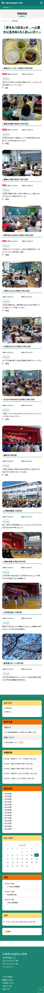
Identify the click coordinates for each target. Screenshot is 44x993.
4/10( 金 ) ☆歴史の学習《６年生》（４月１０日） (18, 764)
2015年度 (7, 823)
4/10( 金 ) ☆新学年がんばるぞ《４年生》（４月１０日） (20, 773)
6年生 (7, 143)
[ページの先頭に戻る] (41, 990)
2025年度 (7, 796)
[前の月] (6, 845)
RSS (9, 931)
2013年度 (7, 829)
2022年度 (7, 804)
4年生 (7, 254)
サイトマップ (8, 966)
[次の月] (37, 845)
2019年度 (7, 812)
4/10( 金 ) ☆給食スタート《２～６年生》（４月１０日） (20, 759)
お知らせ (8, 712)
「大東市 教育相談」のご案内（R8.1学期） (21, 732)
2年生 (7, 363)
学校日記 (9, 708)
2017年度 (7, 818)
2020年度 (7, 810)
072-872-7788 (12, 960)
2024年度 (7, 799)
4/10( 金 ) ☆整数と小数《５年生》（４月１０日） (18, 768)
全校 (6, 88)
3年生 (7, 310)
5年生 (7, 199)
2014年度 (7, 826)
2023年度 (7, 802)
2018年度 (7, 815)
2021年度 (7, 807)
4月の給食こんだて (14, 742)
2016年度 (7, 821)
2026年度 (7, 793)
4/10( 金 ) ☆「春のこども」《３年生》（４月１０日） (18, 778)
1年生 (7, 419)
